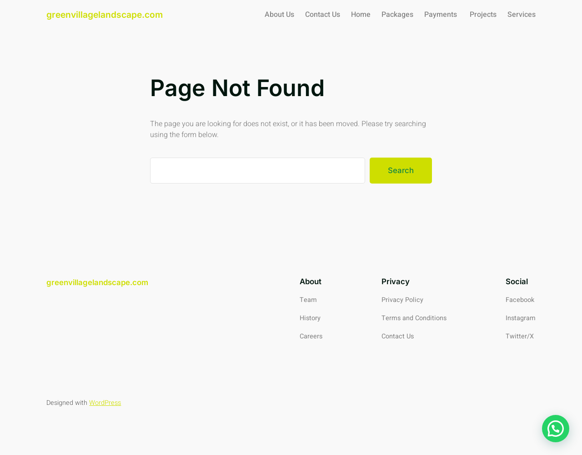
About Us (279, 14)
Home (361, 14)
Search (401, 170)
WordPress (105, 403)
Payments (441, 14)
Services (521, 14)
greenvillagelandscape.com (104, 14)
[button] (555, 428)
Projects (483, 14)
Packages (397, 14)
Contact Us (322, 14)
